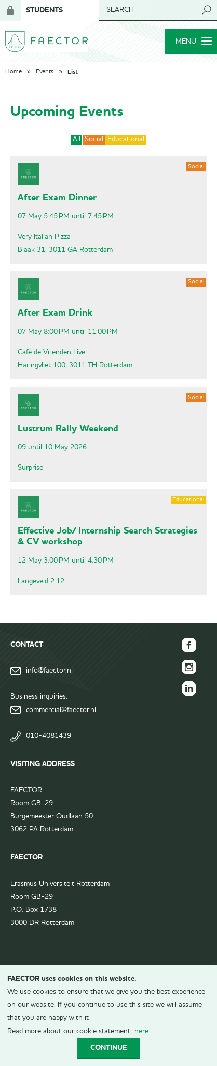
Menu (193, 41)
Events (44, 72)
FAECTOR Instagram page (189, 667)
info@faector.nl (49, 670)
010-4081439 (48, 736)
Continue (108, 1047)
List (72, 71)
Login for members (10, 10)
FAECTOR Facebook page (189, 645)
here (141, 1031)
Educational (125, 139)
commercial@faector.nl (61, 710)
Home (13, 72)
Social (94, 139)
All (76, 139)
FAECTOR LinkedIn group (189, 688)
